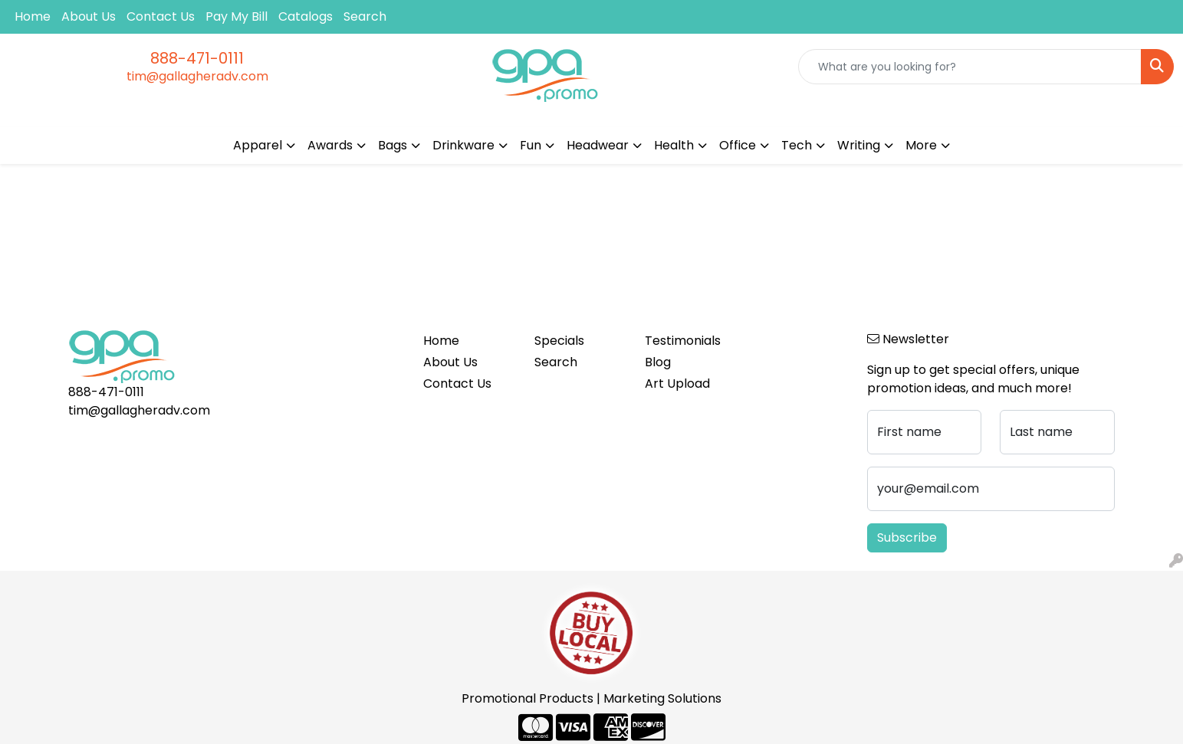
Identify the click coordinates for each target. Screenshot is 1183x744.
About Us (88, 16)
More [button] (921, 145)
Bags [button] (392, 145)
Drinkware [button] (463, 145)
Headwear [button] (598, 145)
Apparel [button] (257, 145)
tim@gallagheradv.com (197, 76)
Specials (559, 340)
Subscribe (907, 537)
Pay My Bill (236, 16)
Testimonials (683, 340)
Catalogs (305, 16)
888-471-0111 (197, 58)
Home (33, 16)
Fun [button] (530, 145)
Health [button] (674, 145)
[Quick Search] (970, 66)
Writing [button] (858, 145)
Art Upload (677, 383)
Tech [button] (796, 145)
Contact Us (161, 16)
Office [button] (737, 145)
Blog (658, 362)
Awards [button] (330, 145)
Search (364, 16)
